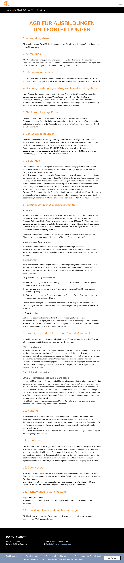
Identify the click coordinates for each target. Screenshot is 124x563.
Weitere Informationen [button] (73, 559)
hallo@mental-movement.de (60, 544)
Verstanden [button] (112, 558)
